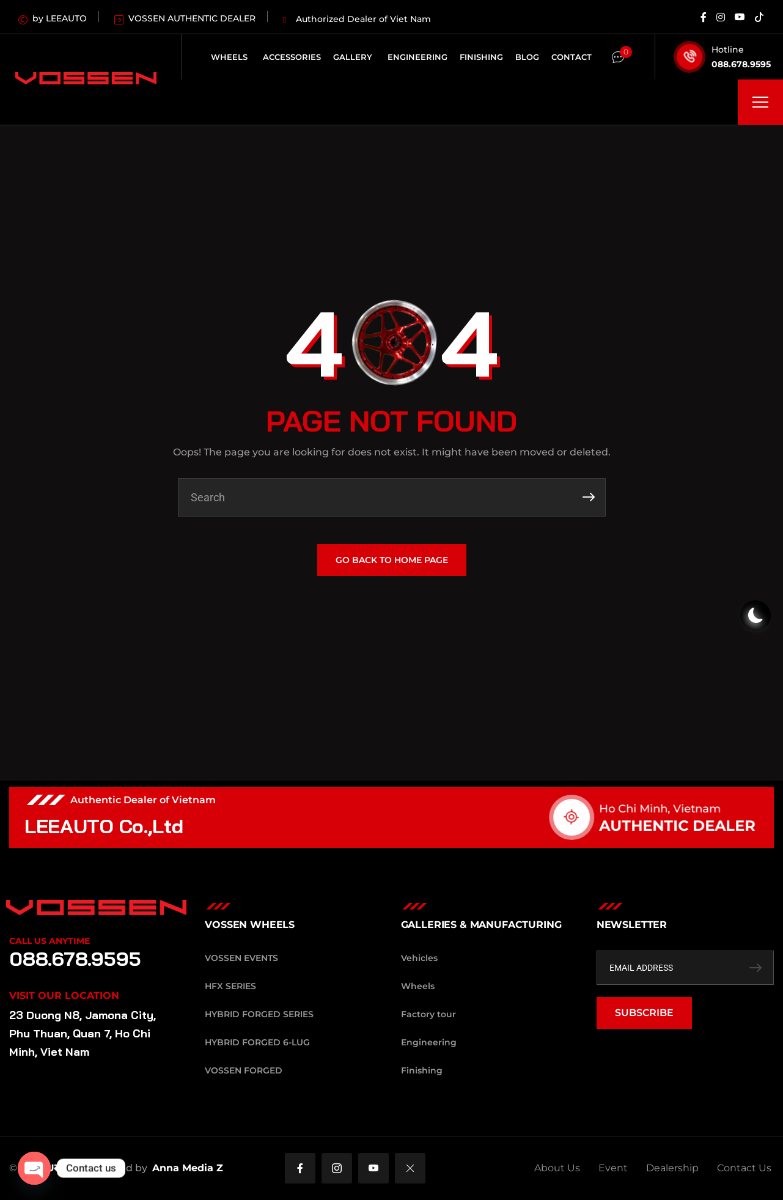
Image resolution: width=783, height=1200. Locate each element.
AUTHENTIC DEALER (690, 825)
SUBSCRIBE (644, 1012)
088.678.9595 (741, 64)
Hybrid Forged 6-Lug (257, 1042)
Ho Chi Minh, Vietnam (673, 808)
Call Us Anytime (49, 940)
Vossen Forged (243, 1070)
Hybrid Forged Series (259, 1014)
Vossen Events (241, 957)
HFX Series (230, 986)
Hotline (727, 49)
